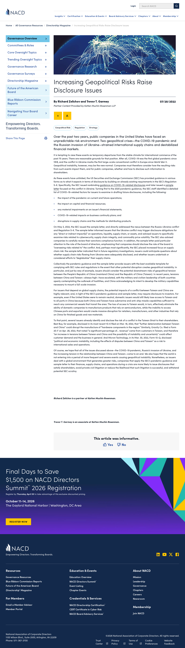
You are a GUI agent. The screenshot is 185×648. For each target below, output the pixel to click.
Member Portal (14, 608)
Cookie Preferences (151, 642)
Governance (139, 585)
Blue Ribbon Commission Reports (24, 101)
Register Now (18, 521)
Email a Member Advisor (19, 604)
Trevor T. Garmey (98, 101)
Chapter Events (78, 590)
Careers (137, 594)
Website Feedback (169, 642)
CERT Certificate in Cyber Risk (86, 609)
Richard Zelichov (69, 101)
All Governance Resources (29, 25)
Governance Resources (18, 576)
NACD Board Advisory (87, 613)
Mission (137, 576)
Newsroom (139, 598)
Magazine (19, 590)
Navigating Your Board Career (23, 113)
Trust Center (100, 642)
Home (9, 25)
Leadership (139, 581)
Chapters (138, 589)
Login (133, 5)
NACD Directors (83, 581)
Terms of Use (133, 642)
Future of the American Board (23, 90)
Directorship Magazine (58, 25)
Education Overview (80, 576)
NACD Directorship (87, 604)
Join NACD (138, 613)
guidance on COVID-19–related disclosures (122, 185)
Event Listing (76, 585)
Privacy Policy (116, 642)
